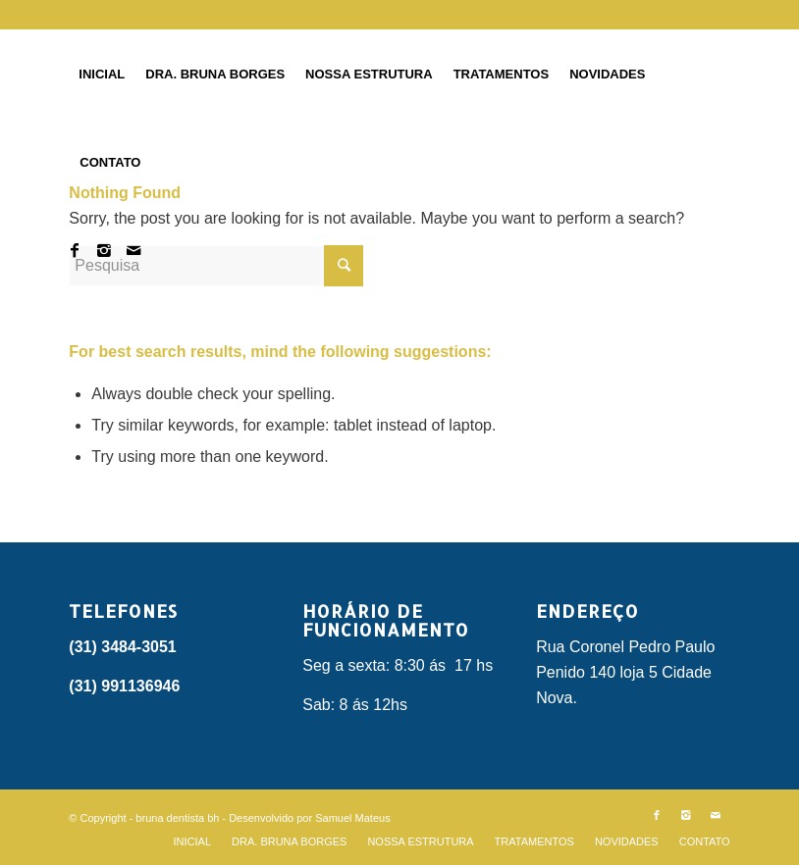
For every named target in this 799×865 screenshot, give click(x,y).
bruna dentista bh (177, 818)
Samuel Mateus (352, 818)
